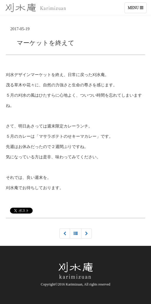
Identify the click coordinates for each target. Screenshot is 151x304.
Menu (137, 9)
